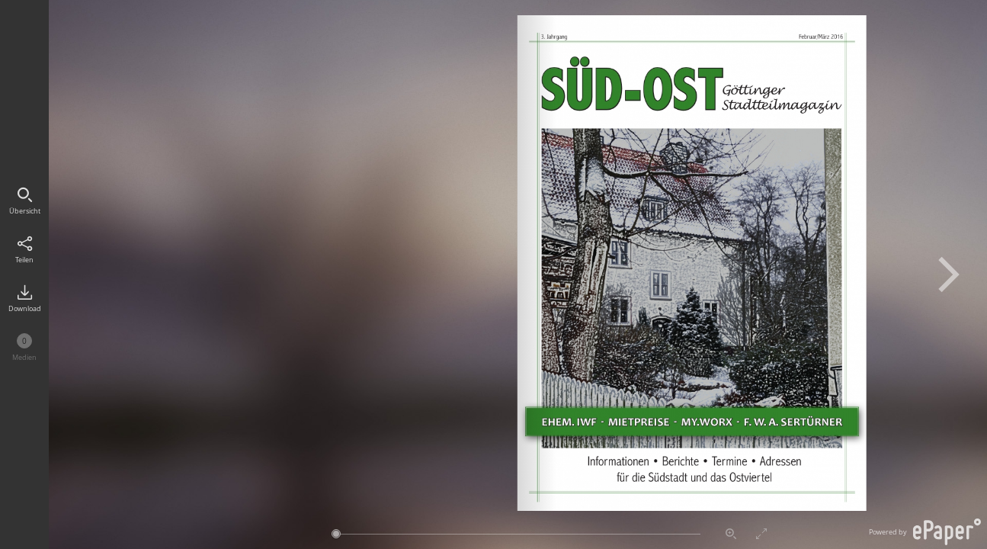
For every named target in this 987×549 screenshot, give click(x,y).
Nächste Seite (949, 274)
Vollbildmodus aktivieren (761, 533)
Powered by (925, 531)
